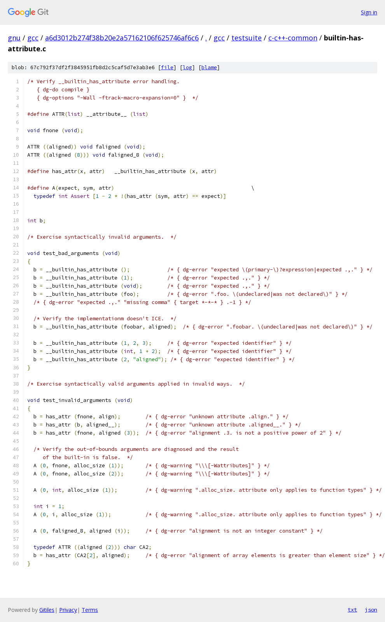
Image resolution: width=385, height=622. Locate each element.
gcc (32, 37)
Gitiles (46, 609)
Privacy (68, 609)
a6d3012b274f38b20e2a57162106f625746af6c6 (122, 37)
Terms (90, 609)
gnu (14, 37)
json (371, 609)
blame (209, 67)
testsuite (246, 37)
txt (352, 609)
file (167, 67)
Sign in (369, 12)
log (187, 67)
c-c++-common (292, 37)
